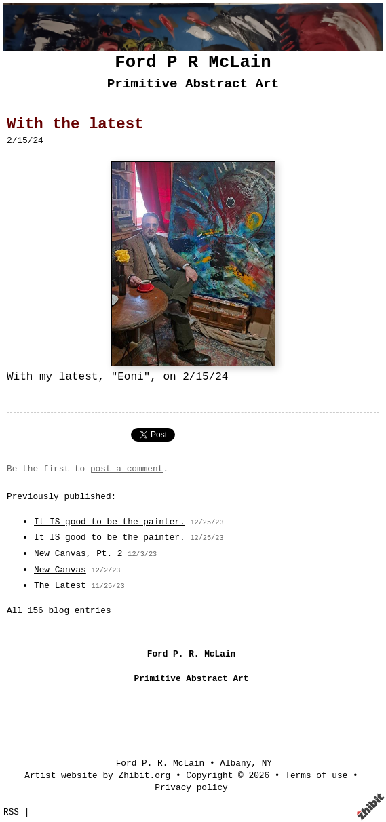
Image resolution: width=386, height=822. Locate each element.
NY (267, 763)
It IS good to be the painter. (109, 522)
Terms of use (316, 775)
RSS (11, 812)
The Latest (60, 586)
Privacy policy (191, 788)
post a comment (126, 469)
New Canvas (60, 570)
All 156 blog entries (59, 611)
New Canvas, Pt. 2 (78, 554)
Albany (235, 763)
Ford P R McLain (193, 63)
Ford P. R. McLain (160, 763)
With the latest (75, 124)
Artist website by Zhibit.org (97, 775)
